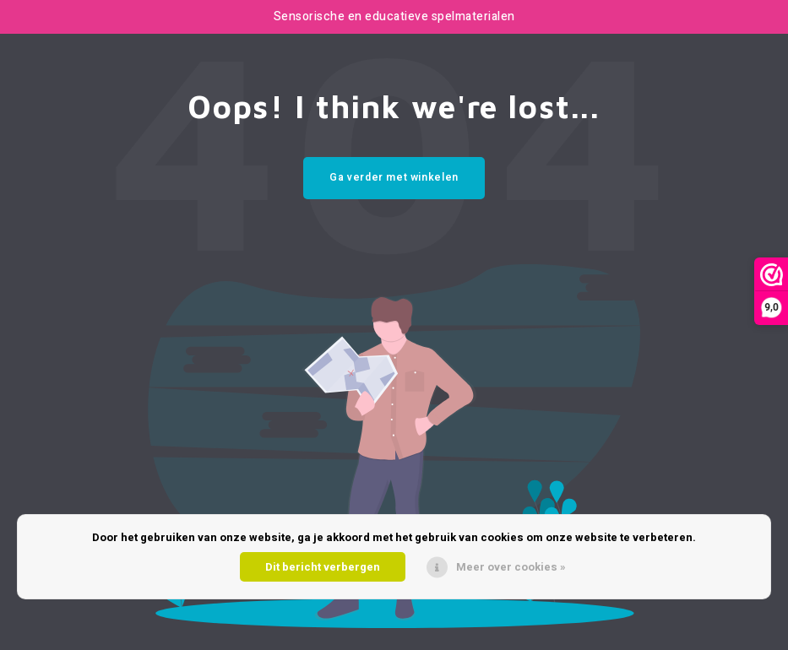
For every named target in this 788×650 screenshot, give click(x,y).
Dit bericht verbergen (322, 567)
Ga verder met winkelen (394, 177)
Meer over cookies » (511, 567)
